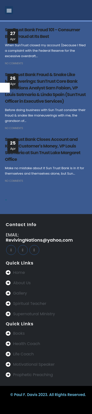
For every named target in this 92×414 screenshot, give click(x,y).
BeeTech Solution (37, 404)
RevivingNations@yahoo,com (39, 240)
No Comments (14, 63)
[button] (9, 10)
